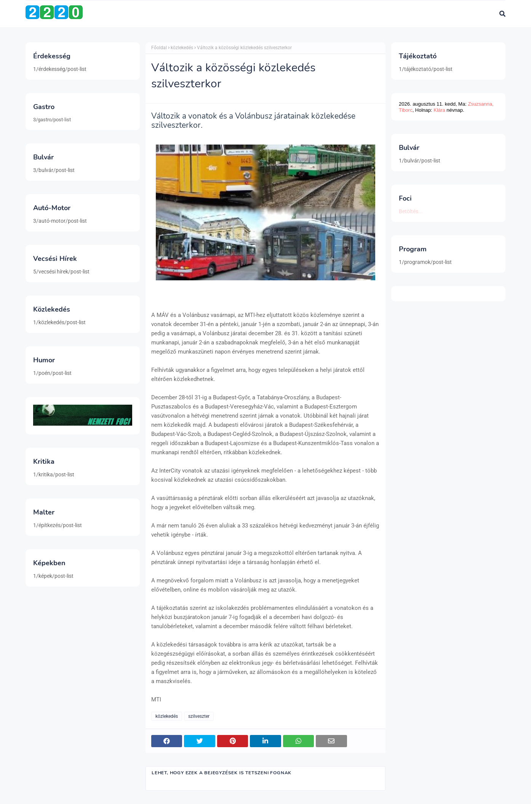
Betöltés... (411, 211)
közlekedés (182, 47)
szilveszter (199, 716)
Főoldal (159, 47)
